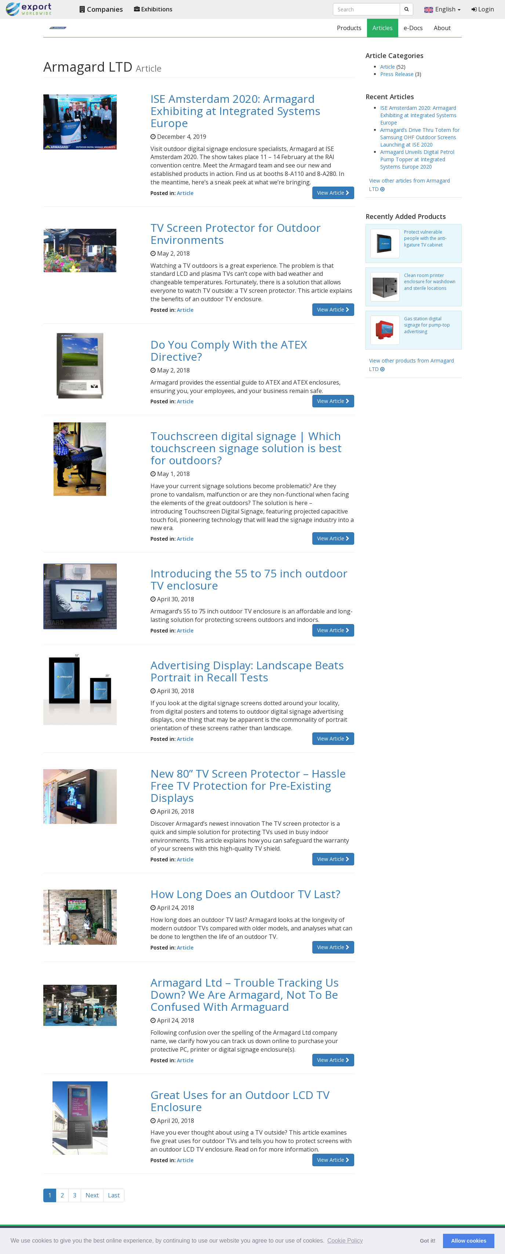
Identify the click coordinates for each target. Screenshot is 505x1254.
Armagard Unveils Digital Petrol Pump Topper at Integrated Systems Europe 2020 (417, 159)
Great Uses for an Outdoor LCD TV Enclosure (240, 1100)
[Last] (113, 1195)
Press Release (397, 74)
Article (185, 193)
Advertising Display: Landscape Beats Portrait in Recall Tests (247, 671)
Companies (101, 9)
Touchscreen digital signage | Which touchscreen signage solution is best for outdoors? (246, 448)
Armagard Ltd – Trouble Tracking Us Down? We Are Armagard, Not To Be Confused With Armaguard (244, 994)
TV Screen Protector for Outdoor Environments (235, 233)
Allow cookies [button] (468, 1241)
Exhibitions (153, 9)
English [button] (442, 9)
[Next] (92, 1195)
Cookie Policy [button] (345, 1240)
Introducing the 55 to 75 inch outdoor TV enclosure (249, 579)
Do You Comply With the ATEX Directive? (228, 350)
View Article (333, 192)
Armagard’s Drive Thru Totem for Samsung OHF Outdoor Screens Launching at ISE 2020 (419, 137)
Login (483, 9)
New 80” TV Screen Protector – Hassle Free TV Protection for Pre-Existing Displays (248, 785)
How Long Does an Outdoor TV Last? (245, 893)
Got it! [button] (427, 1241)
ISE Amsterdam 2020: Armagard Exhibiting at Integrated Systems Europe (235, 110)
